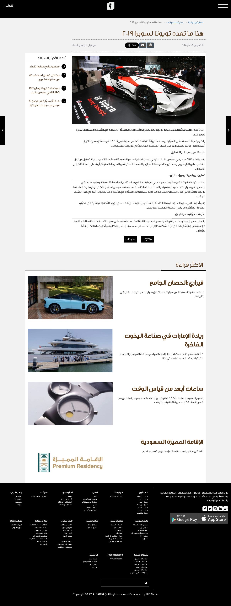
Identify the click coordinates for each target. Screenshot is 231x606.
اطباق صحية (92, 528)
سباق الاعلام (143, 499)
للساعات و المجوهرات (38, 539)
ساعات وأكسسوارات (139, 533)
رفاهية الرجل (16, 492)
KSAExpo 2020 (41, 528)
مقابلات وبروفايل (115, 541)
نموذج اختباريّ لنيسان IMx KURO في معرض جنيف (47, 90)
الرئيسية (93, 555)
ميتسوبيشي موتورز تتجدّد (48, 66)
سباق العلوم (142, 507)
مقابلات (18, 502)
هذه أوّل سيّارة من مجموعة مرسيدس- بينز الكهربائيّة (47, 103)
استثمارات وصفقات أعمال (89, 503)
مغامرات (119, 533)
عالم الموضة (141, 521)
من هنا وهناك (16, 521)
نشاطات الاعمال (141, 559)
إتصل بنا (93, 564)
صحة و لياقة (92, 525)
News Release (116, 559)
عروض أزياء (143, 528)
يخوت (19, 505)
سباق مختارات (142, 513)
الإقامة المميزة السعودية (172, 442)
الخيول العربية (116, 525)
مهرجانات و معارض (64, 544)
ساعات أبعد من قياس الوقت (167, 389)
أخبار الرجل (67, 533)
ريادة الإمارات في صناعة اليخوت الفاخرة (163, 340)
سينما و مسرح (66, 541)
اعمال (95, 492)
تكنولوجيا (67, 492)
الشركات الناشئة (65, 502)
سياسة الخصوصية (90, 562)
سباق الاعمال (142, 496)
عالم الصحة (92, 521)
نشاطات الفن (142, 567)
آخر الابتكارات (66, 499)
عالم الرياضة (116, 521)
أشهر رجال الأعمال (90, 499)
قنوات (8, 5)
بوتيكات (18, 496)
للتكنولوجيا (42, 541)
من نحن (94, 567)
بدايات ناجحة (92, 507)
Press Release (115, 555)
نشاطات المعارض (140, 570)
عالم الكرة (118, 528)
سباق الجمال (142, 510)
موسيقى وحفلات (65, 547)
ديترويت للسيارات (40, 536)
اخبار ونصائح (142, 530)
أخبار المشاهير (66, 525)
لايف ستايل (67, 521)
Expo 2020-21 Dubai (38, 525)
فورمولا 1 (119, 530)
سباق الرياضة (142, 505)
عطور (145, 539)
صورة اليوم (17, 528)
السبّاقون (143, 492)
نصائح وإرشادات (90, 510)
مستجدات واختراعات (39, 496)
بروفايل (69, 496)
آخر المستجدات (116, 496)
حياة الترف (18, 499)
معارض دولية (195, 22)
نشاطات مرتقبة (141, 555)
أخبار (95, 496)
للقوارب (43, 544)
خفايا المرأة (67, 536)
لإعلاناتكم (93, 559)
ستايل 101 (144, 536)
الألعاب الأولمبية (115, 539)
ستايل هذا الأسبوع (140, 525)
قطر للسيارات (41, 533)
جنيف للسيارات (174, 22)
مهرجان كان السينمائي (67, 529)
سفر (70, 539)
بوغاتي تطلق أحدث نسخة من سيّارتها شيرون (47, 77)
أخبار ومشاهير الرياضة (113, 536)
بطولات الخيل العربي (139, 573)
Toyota (147, 239)
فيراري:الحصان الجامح (176, 283)
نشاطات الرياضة (141, 564)
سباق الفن (143, 502)
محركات (130, 239)
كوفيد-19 (118, 492)
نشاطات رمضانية (141, 562)
